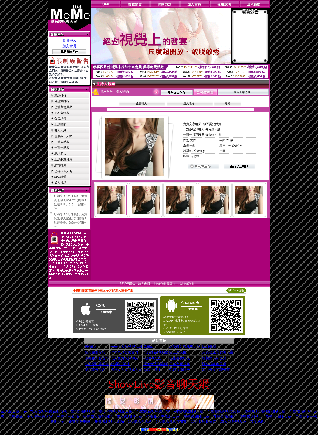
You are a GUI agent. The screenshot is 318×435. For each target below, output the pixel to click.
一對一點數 (61, 148)
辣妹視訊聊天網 (214, 364)
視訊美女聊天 (179, 358)
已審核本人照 (63, 171)
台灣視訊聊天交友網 (224, 412)
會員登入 (69, 40)
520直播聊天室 (83, 412)
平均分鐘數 (61, 113)
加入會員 (69, 46)
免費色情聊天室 (278, 416)
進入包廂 (189, 103)
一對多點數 (61, 142)
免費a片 (149, 346)
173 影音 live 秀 (203, 421)
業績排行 (60, 95)
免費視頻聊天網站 (109, 421)
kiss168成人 (211, 346)
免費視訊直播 (68, 416)
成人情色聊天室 (233, 421)
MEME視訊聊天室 (188, 412)
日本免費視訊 (179, 364)
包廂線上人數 (63, 136)
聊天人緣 (60, 130)
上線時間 (60, 124)
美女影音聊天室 (155, 352)
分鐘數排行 (61, 101)
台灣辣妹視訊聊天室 (153, 412)
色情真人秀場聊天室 (163, 416)
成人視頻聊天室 (129, 416)
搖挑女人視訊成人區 (126, 370)
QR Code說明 (236, 290)
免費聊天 (141, 103)
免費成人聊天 (250, 416)
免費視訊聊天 (179, 370)
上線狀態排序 (63, 159)
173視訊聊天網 (140, 421)
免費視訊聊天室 (196, 416)
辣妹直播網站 (224, 416)
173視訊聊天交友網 (172, 421)
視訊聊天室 (152, 358)
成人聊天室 (10, 412)
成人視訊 (60, 182)
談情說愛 (60, 177)
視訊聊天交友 (95, 370)
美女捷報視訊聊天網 (116, 412)
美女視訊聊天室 (40, 416)
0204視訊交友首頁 (124, 352)
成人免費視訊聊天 (124, 358)
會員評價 (60, 118)
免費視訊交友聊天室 (217, 352)
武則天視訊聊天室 (216, 370)
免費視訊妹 (152, 370)
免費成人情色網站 (98, 416)
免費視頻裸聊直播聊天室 (264, 412)
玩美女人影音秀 (97, 358)
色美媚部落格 (95, 352)
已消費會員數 (63, 107)
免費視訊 (15, 416)
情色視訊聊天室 (97, 364)
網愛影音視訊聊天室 (185, 346)
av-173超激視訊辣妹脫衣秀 (45, 412)
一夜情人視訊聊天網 (126, 346)
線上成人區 (178, 352)
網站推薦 (60, 165)
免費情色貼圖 (79, 421)
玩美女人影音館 (155, 364)
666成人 (91, 346)
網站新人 (60, 153)
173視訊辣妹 (120, 364)
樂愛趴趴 (257, 421)
